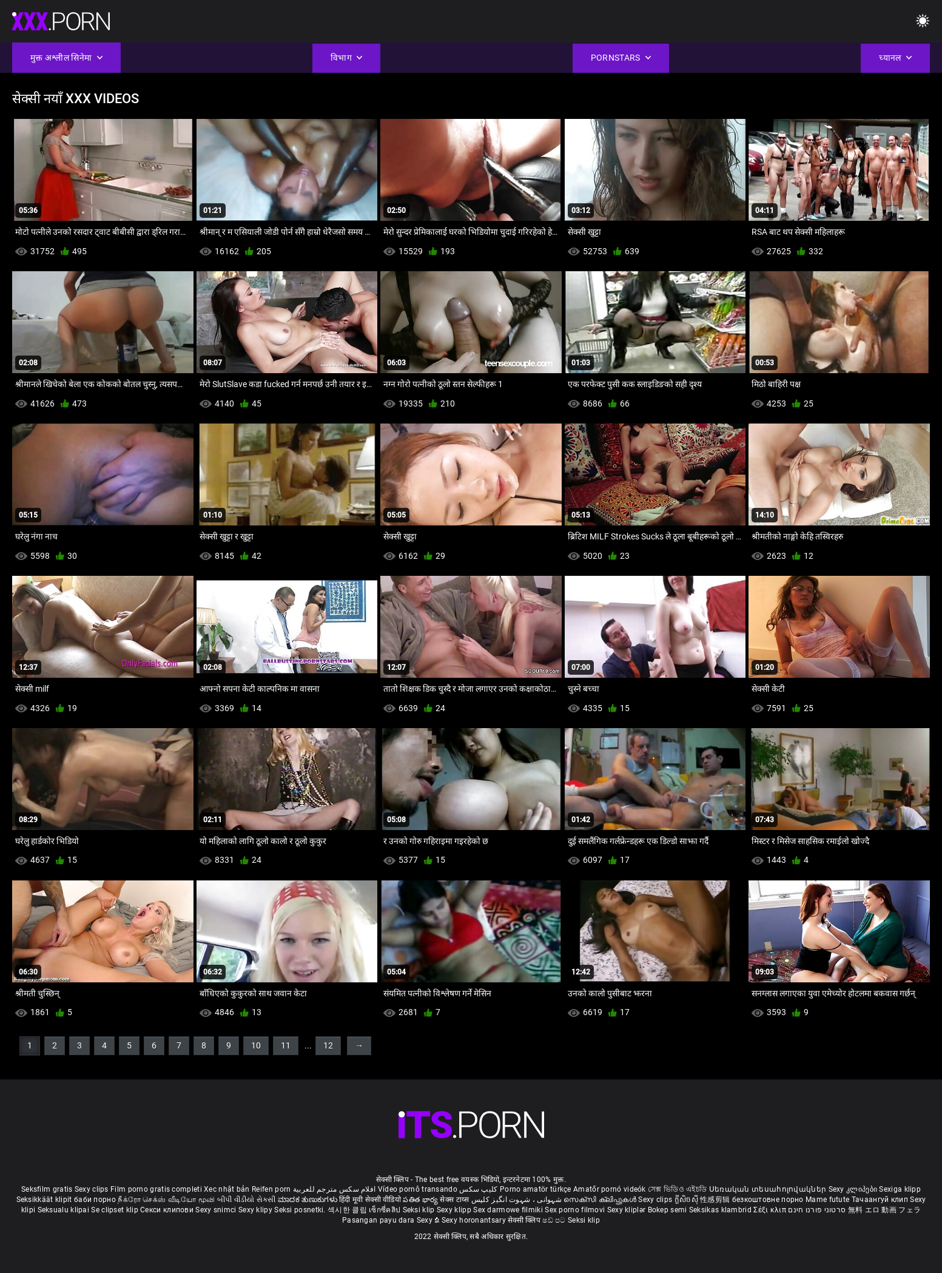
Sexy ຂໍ (429, 1220)
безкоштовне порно (768, 1199)
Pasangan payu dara (379, 1220)
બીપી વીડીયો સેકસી (246, 1199)
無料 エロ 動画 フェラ (884, 1210)
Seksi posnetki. (301, 1210)
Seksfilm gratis (47, 1189)
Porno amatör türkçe (535, 1189)
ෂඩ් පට (555, 1220)
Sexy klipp (455, 1210)
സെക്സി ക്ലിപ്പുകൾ (601, 1199)
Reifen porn (271, 1189)
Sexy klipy (256, 1210)
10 (256, 1045)
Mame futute (827, 1199)
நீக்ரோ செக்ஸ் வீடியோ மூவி (166, 1199)
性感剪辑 (716, 1199)
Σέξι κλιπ (770, 1210)
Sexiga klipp (900, 1189)
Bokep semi (667, 1210)
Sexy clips (92, 1189)
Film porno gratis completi (156, 1189)
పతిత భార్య (421, 1199)
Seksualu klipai (65, 1210)
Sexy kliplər (627, 1210)
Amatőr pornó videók (609, 1189)
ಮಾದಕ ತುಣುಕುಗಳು (308, 1199)
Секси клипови (167, 1210)
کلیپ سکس (478, 1189)
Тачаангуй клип (881, 1199)
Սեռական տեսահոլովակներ (769, 1189)
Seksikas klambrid (721, 1210)
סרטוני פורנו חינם (817, 1210)
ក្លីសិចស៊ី (688, 1199)
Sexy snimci (216, 1210)
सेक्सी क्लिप (525, 1220)
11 (286, 1045)
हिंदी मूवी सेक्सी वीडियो (370, 1199)
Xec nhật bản (227, 1189)
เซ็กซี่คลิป (385, 1210)
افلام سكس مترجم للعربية (334, 1189)
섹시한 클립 (348, 1210)
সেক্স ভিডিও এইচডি (677, 1189)
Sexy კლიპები (854, 1189)
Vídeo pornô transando (417, 1189)
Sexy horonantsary (475, 1220)
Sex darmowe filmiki (508, 1210)
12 (328, 1045)
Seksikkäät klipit (45, 1199)
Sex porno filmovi (575, 1210)
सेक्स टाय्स (455, 1199)
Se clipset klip (115, 1210)
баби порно (95, 1199)
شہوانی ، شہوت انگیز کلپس (517, 1199)
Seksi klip (420, 1210)
